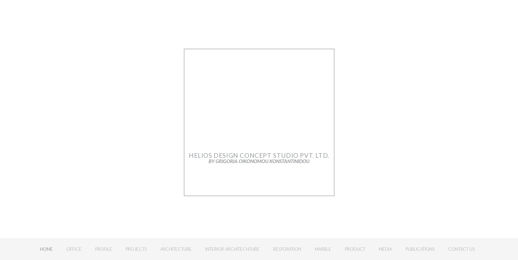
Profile (103, 249)
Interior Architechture (232, 249)
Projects (136, 249)
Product (355, 249)
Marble (323, 249)
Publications (420, 249)
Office (74, 249)
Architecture (176, 249)
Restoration (287, 249)
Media (385, 249)
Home (46, 249)
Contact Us (461, 249)
